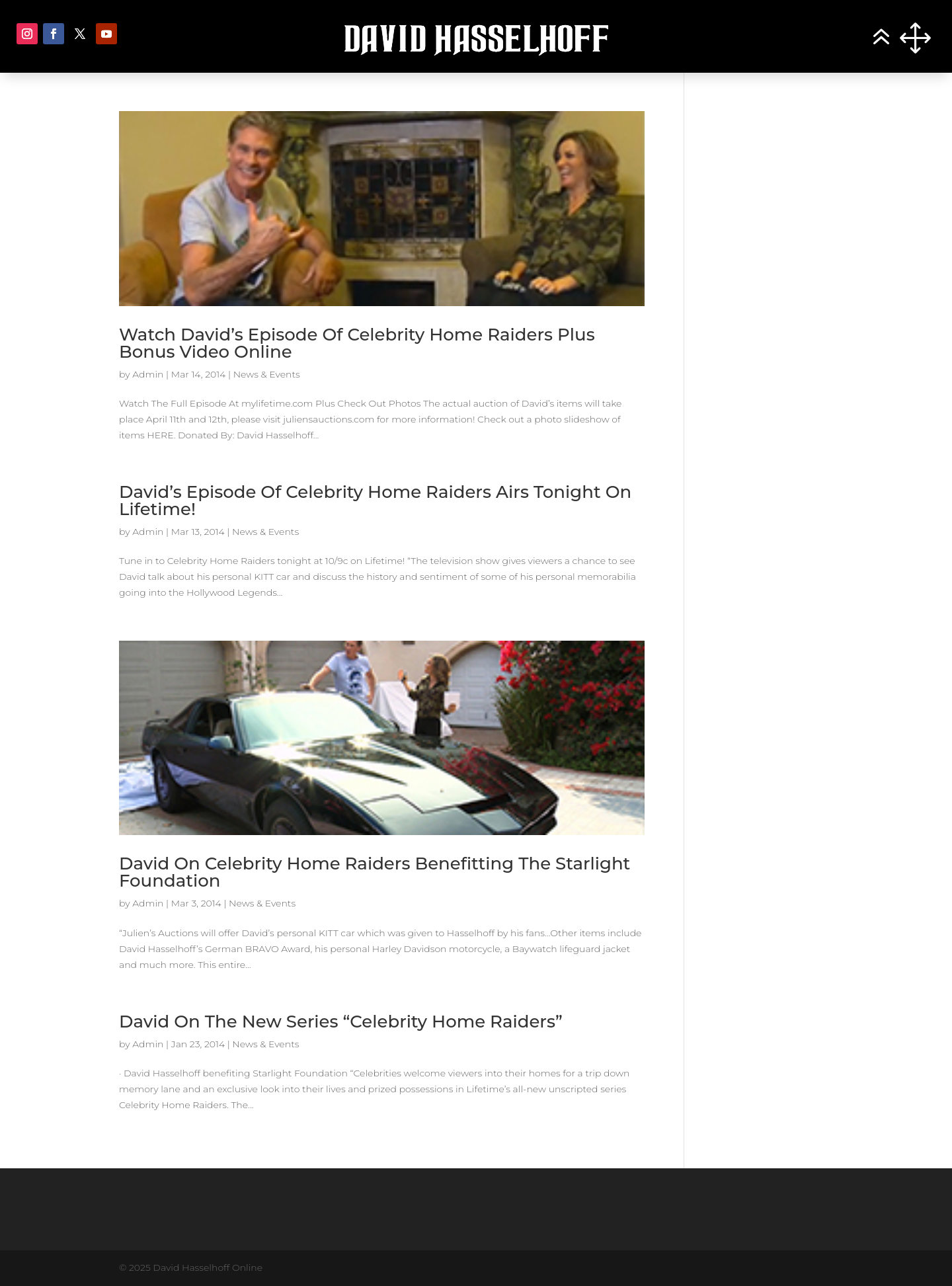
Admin (147, 374)
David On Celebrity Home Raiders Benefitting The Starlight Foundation (374, 872)
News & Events (266, 374)
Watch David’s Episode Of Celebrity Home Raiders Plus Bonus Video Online (357, 343)
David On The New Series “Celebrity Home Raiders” (341, 1021)
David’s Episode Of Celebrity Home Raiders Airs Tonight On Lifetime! (375, 500)
